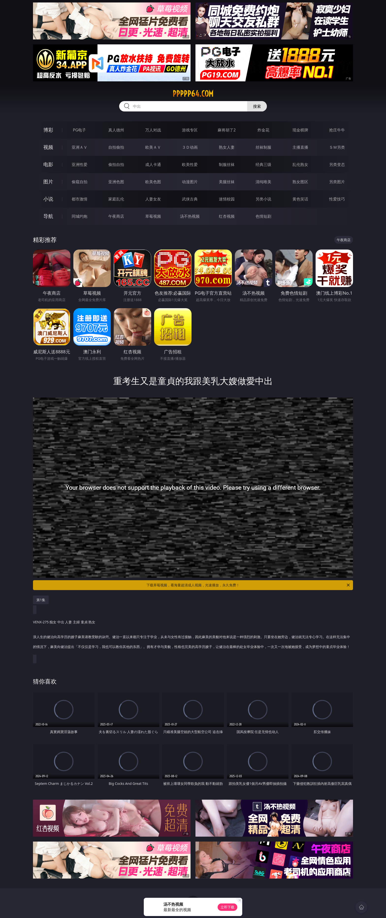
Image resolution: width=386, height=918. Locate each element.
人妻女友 (153, 199)
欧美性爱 (190, 164)
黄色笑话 (300, 199)
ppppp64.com (193, 94)
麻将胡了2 (227, 130)
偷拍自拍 (116, 164)
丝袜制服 (263, 147)
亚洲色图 (116, 181)
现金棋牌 (300, 130)
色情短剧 (263, 216)
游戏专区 (190, 130)
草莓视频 (153, 216)
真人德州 (116, 130)
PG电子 (79, 130)
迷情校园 (227, 199)
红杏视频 (227, 216)
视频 (48, 147)
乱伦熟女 (300, 164)
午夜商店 (116, 216)
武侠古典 (190, 199)
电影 (48, 164)
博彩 (48, 129)
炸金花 (263, 130)
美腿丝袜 (227, 181)
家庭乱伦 (116, 199)
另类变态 (337, 164)
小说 (48, 199)
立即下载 (227, 907)
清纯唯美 (263, 181)
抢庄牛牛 (337, 130)
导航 (48, 216)
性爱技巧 (337, 199)
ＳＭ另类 (337, 147)
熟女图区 (300, 181)
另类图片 (337, 181)
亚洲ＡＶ (79, 147)
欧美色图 (153, 181)
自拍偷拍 (116, 147)
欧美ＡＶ (153, 147)
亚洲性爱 (79, 164)
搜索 (257, 106)
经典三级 (263, 164)
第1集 (40, 599)
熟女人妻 (227, 147)
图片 (48, 181)
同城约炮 (79, 216)
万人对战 (153, 130)
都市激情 (79, 199)
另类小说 (263, 199)
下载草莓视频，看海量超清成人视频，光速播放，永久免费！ (248, 585)
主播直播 (300, 147)
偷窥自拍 (79, 181)
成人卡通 (153, 164)
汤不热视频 (190, 216)
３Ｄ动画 (190, 147)
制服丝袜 (227, 164)
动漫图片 (190, 181)
